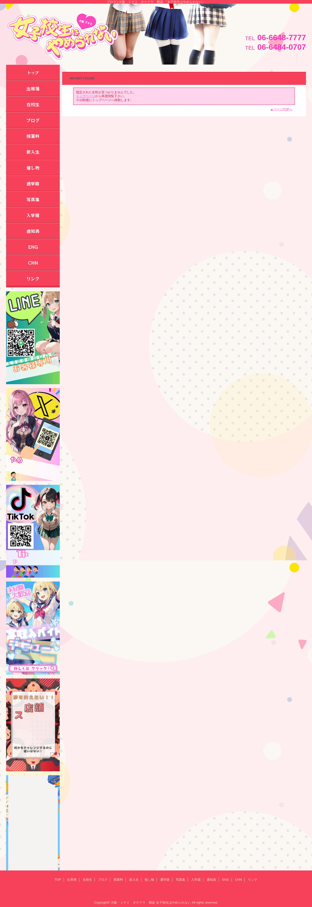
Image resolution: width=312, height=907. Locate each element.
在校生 (87, 879)
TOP (58, 879)
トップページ (85, 96)
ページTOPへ (283, 109)
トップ (33, 73)
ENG (225, 879)
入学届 (196, 879)
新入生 (134, 879)
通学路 (165, 879)
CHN (238, 879)
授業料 (118, 879)
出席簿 (72, 879)
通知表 (211, 879)
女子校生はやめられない (173, 902)
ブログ (102, 879)
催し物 (149, 879)
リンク (252, 879)
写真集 (180, 879)
